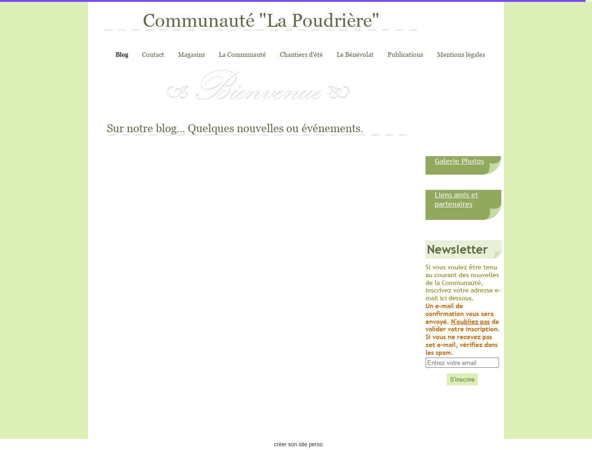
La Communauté (242, 54)
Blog (122, 54)
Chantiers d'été (301, 54)
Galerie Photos (459, 161)
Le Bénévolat (355, 54)
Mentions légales (461, 54)
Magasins (191, 54)
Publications (405, 54)
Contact (153, 54)
